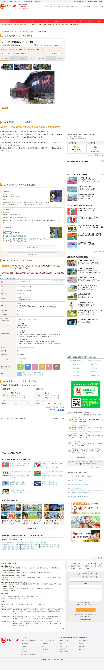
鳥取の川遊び (4, 579)
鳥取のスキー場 (16, 588)
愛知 (36, 24)
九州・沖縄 (73, 24)
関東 (15, 24)
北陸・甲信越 (42, 24)
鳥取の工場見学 (5, 572)
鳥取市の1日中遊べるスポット (77, 488)
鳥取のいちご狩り (49, 588)
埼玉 (28, 24)
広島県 (94, 461)
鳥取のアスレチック (42, 577)
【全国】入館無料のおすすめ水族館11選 (32, 375)
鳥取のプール (47, 568)
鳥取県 (78, 461)
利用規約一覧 (25, 643)
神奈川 (21, 24)
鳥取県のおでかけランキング (36, 542)
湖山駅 (27, 347)
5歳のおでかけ (95, 368)
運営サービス (63, 646)
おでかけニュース (75, 21)
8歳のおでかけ (76, 375)
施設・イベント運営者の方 (28, 641)
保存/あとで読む (79, 1)
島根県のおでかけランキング (11, 545)
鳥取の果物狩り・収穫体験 (8, 590)
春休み (72, 6)
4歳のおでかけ (76, 368)
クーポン (23, 58)
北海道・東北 (4, 24)
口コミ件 (60, 45)
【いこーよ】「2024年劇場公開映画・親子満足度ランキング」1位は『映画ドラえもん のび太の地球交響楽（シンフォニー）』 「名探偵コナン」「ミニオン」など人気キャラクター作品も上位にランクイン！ (37, 623)
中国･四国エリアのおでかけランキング (14, 542)
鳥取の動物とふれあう (27, 572)
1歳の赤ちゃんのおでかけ (95, 360)
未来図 (81, 643)
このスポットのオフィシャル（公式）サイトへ (29, 319)
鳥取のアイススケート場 (27, 588)
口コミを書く (7, 53)
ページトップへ (98, 558)
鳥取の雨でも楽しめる (7, 584)
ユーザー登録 (4, 604)
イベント (14, 21)
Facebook (24, 651)
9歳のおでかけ (95, 375)
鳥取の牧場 (39, 568)
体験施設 (23, 358)
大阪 (52, 24)
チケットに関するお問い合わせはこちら (85, 614)
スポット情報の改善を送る (8, 278)
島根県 (83, 461)
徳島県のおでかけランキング (30, 547)
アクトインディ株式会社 (80, 637)
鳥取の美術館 (49, 584)
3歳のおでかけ (95, 364)
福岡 (77, 24)
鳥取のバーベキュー (23, 568)
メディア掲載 (44, 649)
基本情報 (4, 58)
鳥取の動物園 (13, 568)
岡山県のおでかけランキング (30, 545)
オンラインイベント (29, 21)
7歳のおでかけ (95, 372)
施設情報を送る (20, 53)
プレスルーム (44, 646)
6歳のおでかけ (76, 372)
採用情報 (62, 649)
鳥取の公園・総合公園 (54, 577)
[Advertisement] (32, 167)
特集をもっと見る (98, 251)
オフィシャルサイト (57, 282)
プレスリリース (83, 649)
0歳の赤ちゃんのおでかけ (76, 360)
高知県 (94, 464)
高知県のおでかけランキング (30, 549)
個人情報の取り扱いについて (85, 602)
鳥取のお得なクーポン (7, 577)
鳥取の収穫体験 (38, 572)
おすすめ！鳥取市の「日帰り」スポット (80, 476)
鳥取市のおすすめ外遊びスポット (78, 496)
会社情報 (81, 646)
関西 (49, 24)
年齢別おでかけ (59, 21)
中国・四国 (65, 24)
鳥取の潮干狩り (39, 588)
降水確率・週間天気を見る (54, 407)
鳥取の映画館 (28, 584)
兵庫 (58, 24)
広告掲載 (23, 646)
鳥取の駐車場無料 (30, 577)
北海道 (10, 24)
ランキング (45, 21)
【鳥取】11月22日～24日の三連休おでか (33, 372)
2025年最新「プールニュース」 (35, 596)
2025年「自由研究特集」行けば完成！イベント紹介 (15, 598)
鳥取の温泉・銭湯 (6, 588)
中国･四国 (72, 461)
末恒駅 (32, 347)
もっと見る (60, 628)
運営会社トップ (64, 641)
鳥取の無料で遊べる (19, 577)
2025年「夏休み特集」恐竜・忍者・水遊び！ (13, 596)
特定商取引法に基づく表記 (28, 654)
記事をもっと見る (32, 528)
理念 (61, 643)
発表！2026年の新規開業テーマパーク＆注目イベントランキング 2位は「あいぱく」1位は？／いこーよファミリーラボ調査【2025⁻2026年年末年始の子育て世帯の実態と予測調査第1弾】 (36, 611)
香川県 (83, 464)
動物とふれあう (87, 6)
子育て (89, 21)
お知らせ (42, 58)
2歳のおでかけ (76, 364)
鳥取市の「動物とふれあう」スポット (79, 480)
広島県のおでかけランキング (49, 545)
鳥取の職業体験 (48, 572)
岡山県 (89, 461)
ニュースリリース (26, 649)
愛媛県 (88, 464)
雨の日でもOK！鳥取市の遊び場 (78, 484)
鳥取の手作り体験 (15, 572)
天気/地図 (60, 58)
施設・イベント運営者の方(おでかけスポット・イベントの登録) (27, 604)
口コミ (32, 58)
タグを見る (20, 361)
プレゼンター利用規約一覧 (48, 641)
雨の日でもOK (78, 6)
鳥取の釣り (32, 568)
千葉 (25, 24)
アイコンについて (5, 368)
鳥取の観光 (55, 568)
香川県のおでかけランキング (49, 547)
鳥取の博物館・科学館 (39, 584)
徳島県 (78, 464)
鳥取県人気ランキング (10, 49)
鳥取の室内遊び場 (19, 584)
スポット (5, 21)
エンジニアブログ (64, 651)
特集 (99, 21)
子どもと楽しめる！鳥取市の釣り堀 (79, 492)
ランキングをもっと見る (96, 467)
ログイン (101, 1)
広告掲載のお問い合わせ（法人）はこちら (86, 604)
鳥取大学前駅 (20, 347)
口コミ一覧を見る (32, 247)
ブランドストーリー (84, 641)
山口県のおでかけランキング (11, 547)
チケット (14, 58)
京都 (55, 24)
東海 (33, 24)
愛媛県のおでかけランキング (11, 549)
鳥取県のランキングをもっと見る (86, 457)
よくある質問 (44, 643)
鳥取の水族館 (57, 584)
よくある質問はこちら (86, 616)
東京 (18, 24)
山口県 (99, 461)
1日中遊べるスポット (98, 6)
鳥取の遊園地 (4, 568)
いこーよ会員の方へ (85, 619)
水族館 (19, 358)
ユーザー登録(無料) (92, 1)
